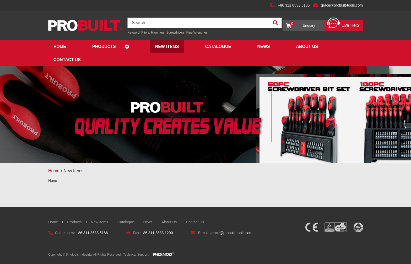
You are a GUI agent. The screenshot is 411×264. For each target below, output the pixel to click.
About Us (307, 46)
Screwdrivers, (176, 32)
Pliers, (145, 32)
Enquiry (302, 24)
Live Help (343, 24)
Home (59, 46)
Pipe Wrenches (197, 32)
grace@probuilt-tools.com (342, 5)
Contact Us (67, 59)
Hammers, (158, 32)
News (263, 46)
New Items (167, 46)
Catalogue (218, 46)
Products (104, 46)
